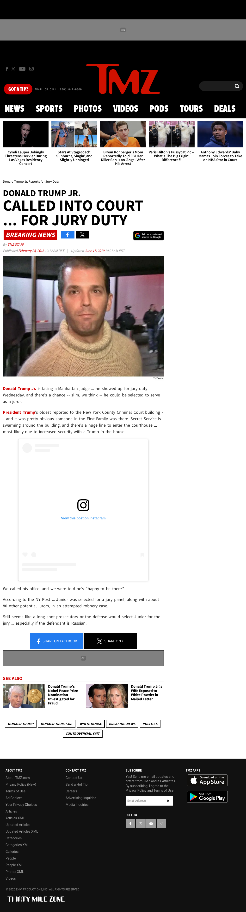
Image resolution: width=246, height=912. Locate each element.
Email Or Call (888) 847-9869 (58, 89)
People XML (15, 865)
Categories (14, 838)
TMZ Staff (15, 244)
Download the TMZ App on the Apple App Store (207, 780)
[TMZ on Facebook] (7, 69)
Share (56, 641)
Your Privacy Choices (21, 805)
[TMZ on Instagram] (31, 69)
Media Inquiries (77, 805)
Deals (224, 109)
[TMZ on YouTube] (151, 823)
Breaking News (122, 723)
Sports (49, 109)
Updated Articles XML (22, 831)
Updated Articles (18, 825)
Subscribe (168, 801)
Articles (11, 811)
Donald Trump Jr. (56, 723)
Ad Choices (14, 798)
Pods (158, 109)
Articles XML (15, 818)
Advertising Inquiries (81, 798)
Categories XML (17, 845)
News (14, 109)
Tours (191, 109)
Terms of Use (15, 791)
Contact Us (74, 778)
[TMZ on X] (14, 69)
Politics (149, 723)
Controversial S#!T (82, 733)
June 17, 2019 (95, 250)
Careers (71, 791)
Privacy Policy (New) (21, 784)
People (11, 858)
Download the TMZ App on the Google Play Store (207, 797)
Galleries (12, 852)
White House (91, 723)
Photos (88, 109)
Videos (125, 109)
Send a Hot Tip (76, 784)
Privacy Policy (136, 790)
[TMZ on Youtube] (22, 69)
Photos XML (15, 872)
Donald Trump (20, 723)
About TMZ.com (18, 778)
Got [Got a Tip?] (18, 89)
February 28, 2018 (31, 250)
